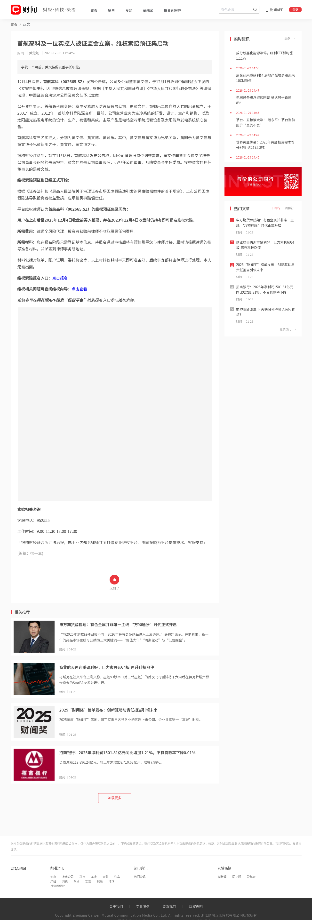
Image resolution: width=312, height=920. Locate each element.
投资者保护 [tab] (172, 10)
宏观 (88, 881)
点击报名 (60, 278)
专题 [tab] (129, 10)
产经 (53, 881)
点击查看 (80, 289)
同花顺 (236, 876)
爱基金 (251, 876)
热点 (53, 876)
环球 (111, 881)
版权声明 (196, 906)
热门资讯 (140, 876)
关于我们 (116, 906)
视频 (100, 881)
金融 (106, 876)
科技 (82, 876)
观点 (77, 881)
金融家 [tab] (148, 10)
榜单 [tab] (111, 10)
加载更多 (114, 798)
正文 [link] (26, 24)
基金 (94, 876)
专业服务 (143, 906)
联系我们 (169, 906)
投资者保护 (57, 886)
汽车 (117, 876)
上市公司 (68, 876)
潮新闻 (222, 876)
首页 (14, 24)
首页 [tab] (94, 10)
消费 (65, 881)
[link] (14, 24)
